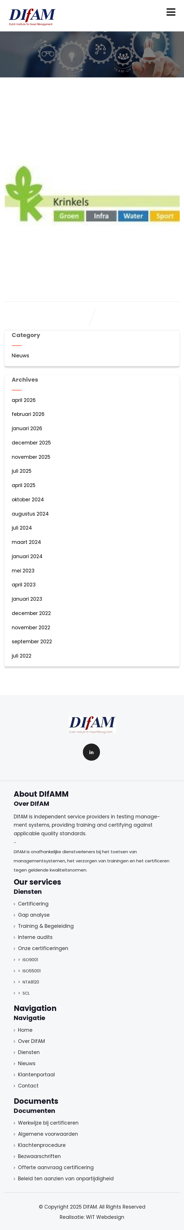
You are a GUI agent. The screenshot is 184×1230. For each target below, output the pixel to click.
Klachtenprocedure (42, 1145)
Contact (28, 1085)
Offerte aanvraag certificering (56, 1167)
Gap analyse (34, 915)
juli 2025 (21, 471)
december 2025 (31, 442)
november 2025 (31, 457)
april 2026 (24, 400)
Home (25, 1030)
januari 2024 (27, 556)
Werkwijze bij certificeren (48, 1122)
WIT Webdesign (105, 1217)
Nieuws (20, 355)
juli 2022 (21, 655)
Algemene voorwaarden (48, 1134)
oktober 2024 (28, 499)
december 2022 (31, 613)
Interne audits (35, 937)
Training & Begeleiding (46, 926)
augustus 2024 (30, 513)
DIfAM (90, 1206)
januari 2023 (27, 599)
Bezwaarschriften (39, 1156)
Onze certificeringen (43, 948)
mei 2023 (23, 570)
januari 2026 (27, 428)
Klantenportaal (36, 1074)
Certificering (33, 903)
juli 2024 (22, 527)
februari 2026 (28, 414)
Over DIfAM (31, 1041)
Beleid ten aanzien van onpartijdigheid (66, 1178)
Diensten (29, 1052)
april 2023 (24, 584)
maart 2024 (26, 542)
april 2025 (23, 485)
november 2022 (31, 627)
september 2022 (32, 641)
